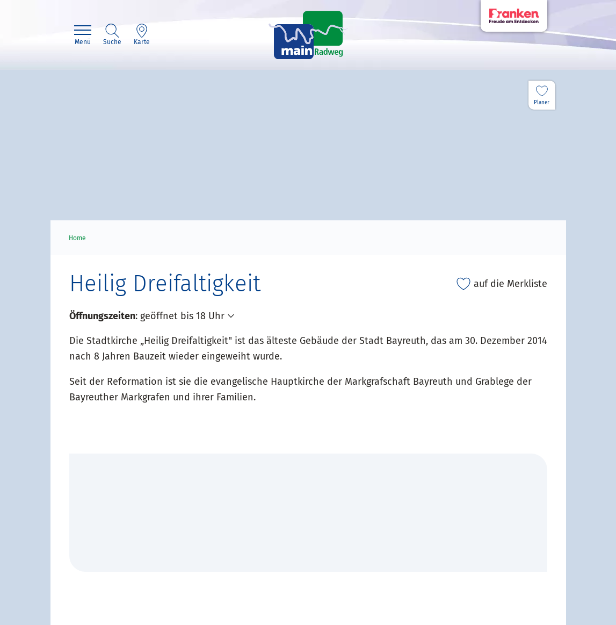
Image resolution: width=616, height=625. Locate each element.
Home (77, 238)
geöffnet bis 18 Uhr (182, 316)
